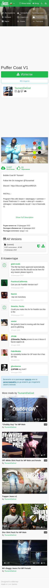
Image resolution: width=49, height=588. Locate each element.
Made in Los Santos (9, 584)
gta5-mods (15, 264)
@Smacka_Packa (18, 339)
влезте (28, 379)
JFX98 (13, 336)
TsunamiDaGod (22, 88)
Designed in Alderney (9, 582)
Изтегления (11, 169)
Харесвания (25, 169)
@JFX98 (14, 369)
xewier (14, 321)
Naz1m (14, 294)
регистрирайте (10, 382)
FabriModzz (16, 351)
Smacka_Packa (17, 306)
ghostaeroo (16, 366)
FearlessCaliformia (19, 282)
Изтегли (24, 74)
